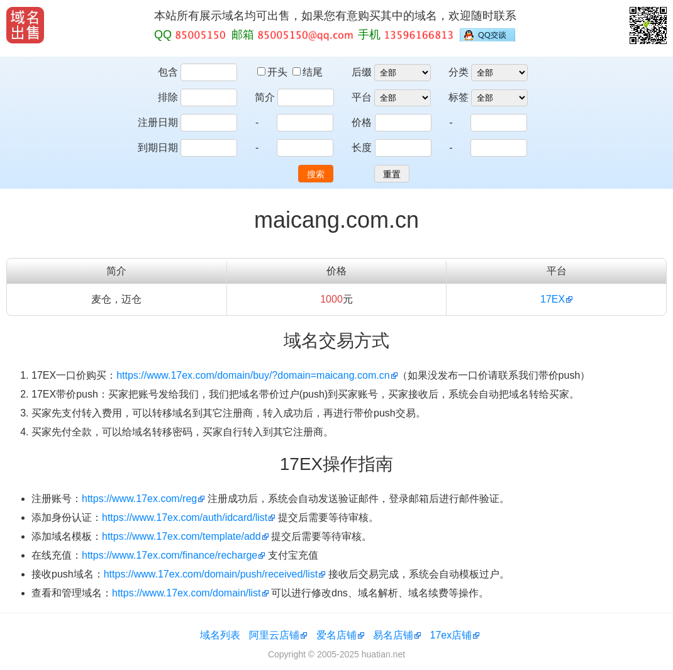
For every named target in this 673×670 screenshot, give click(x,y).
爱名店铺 (336, 635)
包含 (168, 72)
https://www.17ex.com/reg (139, 498)
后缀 (362, 72)
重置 (392, 174)
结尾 (307, 72)
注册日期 (158, 122)
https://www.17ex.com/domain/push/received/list (211, 574)
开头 (273, 72)
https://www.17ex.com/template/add (181, 536)
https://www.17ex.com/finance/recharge (169, 555)
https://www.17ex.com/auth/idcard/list (184, 517)
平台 (362, 97)
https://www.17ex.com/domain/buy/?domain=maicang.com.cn (252, 375)
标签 (458, 97)
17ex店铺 (451, 635)
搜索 (316, 174)
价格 (362, 122)
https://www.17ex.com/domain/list (186, 593)
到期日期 (158, 147)
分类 (458, 72)
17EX (552, 299)
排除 (168, 97)
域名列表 (220, 635)
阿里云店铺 (274, 635)
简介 (265, 97)
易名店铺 (393, 635)
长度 (362, 147)
